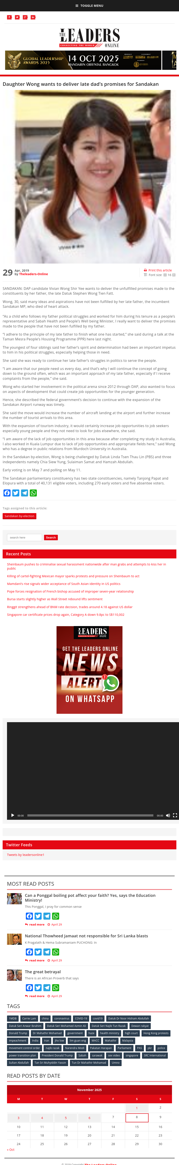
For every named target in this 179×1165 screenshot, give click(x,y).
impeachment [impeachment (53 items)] (49, 1040)
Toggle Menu (89, 6)
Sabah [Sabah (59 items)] (83, 1055)
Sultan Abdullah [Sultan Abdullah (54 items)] (19, 1062)
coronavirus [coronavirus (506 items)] (63, 1019)
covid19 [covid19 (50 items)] (100, 1019)
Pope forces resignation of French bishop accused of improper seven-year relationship (70, 592)
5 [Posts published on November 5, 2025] (66, 1115)
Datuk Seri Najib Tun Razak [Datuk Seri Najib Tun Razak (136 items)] (110, 1026)
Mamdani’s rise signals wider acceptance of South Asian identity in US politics (63, 584)
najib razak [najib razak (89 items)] (53, 1047)
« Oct (10, 1146)
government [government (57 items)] (76, 1033)
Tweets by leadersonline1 (25, 855)
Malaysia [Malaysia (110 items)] (161, 1040)
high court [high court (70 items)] (133, 1033)
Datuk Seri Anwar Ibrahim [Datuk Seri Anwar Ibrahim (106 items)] (25, 1026)
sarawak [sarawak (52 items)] (98, 1055)
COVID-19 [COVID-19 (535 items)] (83, 1019)
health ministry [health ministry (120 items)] (111, 1033)
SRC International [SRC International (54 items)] (157, 1055)
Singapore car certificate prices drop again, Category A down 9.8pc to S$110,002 (65, 615)
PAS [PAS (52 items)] (141, 1047)
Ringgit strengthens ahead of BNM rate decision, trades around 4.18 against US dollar (70, 607)
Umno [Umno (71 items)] (117, 1062)
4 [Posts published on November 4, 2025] (42, 1115)
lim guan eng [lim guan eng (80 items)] (111, 1040)
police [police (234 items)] (164, 1047)
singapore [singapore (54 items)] (134, 1055)
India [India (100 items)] (67, 1040)
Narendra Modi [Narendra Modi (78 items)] (75, 1047)
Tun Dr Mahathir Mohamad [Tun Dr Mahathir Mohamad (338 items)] (90, 1062)
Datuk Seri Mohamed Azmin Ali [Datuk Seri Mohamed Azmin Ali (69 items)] (67, 1026)
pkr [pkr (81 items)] (152, 1047)
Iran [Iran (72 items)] (78, 1040)
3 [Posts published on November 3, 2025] (18, 1115)
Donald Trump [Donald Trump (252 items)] (18, 1033)
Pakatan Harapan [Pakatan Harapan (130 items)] (102, 1047)
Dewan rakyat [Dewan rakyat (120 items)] (141, 1026)
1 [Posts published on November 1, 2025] (137, 1106)
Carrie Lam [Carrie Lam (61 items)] (30, 1019)
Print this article (158, 270)
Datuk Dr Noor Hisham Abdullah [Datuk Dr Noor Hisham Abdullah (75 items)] (131, 1019)
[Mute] (168, 815)
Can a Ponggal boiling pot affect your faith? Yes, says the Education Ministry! (90, 898)
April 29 (55, 924)
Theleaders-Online (33, 274)
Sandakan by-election (20, 516)
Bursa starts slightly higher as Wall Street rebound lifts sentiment (55, 599)
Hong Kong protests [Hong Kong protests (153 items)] (21, 1040)
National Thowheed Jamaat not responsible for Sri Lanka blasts (86, 936)
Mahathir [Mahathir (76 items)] (144, 1040)
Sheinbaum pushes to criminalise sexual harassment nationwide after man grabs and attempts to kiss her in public (86, 566)
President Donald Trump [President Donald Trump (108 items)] (57, 1055)
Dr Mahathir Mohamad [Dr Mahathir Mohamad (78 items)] (47, 1033)
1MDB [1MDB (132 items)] (13, 1019)
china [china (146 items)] (46, 1019)
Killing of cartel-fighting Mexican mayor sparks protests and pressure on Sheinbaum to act (73, 576)
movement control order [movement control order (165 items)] (24, 1047)
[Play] (13, 815)
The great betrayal (43, 971)
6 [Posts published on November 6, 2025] (89, 1115)
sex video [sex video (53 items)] (116, 1055)
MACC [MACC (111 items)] (128, 1040)
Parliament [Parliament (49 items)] (126, 1047)
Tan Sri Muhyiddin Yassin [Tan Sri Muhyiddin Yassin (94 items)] (51, 1062)
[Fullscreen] (175, 815)
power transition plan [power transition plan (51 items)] (22, 1055)
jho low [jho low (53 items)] (91, 1040)
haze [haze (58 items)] (93, 1033)
